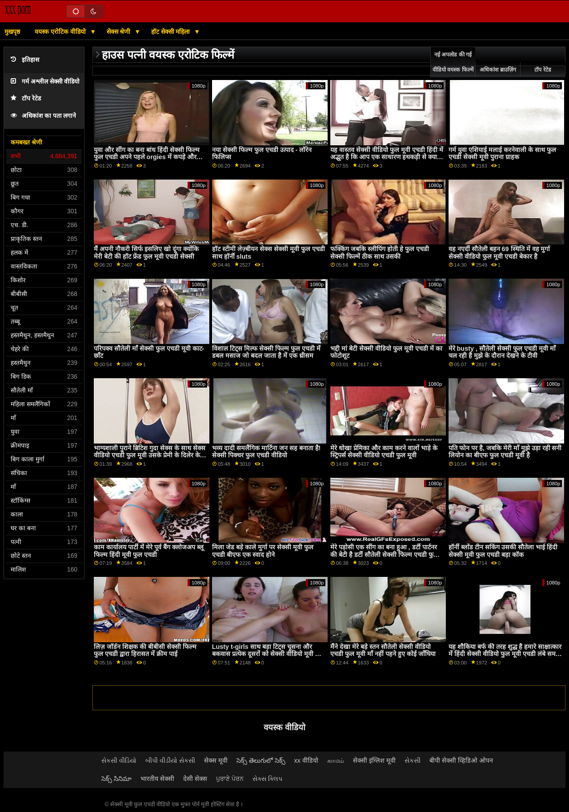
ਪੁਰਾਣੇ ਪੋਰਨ (230, 778)
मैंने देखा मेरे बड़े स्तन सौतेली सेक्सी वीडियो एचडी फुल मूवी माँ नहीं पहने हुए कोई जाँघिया (383, 650)
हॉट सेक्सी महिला (171, 31)
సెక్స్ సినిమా (116, 778)
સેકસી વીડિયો (118, 760)
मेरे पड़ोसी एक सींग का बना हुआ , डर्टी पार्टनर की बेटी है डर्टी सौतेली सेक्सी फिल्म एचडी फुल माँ (384, 554)
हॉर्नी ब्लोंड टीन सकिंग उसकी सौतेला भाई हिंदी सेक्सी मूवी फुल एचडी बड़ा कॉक (503, 551)
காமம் (335, 760)
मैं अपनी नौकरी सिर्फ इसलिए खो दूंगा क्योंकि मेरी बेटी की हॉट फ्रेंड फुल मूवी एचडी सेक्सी (146, 252)
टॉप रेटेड (26, 98)
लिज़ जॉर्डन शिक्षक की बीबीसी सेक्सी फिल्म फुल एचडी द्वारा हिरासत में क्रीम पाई (145, 650)
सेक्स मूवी (216, 760)
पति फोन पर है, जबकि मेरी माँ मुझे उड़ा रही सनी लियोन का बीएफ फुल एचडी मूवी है (505, 451)
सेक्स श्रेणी (119, 31)
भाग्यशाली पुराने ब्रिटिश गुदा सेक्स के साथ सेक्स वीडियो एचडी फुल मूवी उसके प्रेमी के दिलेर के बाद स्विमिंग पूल (149, 455)
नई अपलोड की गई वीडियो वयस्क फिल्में (453, 62)
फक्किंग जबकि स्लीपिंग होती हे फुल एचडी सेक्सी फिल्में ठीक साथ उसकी (379, 252)
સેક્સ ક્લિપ (267, 778)
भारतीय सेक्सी (157, 778)
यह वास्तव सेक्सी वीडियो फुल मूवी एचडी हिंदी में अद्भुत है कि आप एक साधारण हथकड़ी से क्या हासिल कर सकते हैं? (386, 157)
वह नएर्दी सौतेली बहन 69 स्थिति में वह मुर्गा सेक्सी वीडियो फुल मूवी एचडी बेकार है (499, 252)
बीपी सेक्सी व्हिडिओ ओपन (461, 760)
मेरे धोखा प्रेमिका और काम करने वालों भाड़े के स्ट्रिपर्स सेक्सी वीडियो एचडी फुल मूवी (383, 451)
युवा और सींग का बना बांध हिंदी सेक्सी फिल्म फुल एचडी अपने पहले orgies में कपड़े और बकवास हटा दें (147, 157)
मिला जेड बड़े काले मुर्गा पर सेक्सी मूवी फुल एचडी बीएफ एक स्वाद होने (262, 551)
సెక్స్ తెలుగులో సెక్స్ (260, 760)
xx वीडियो (306, 760)
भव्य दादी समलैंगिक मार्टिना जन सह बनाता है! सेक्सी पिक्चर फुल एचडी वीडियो (266, 451)
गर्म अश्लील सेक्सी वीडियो (45, 81)
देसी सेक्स (195, 778)
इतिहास (25, 59)
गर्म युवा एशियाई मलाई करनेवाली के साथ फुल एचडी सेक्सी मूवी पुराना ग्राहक (502, 153)
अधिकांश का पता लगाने (43, 115)
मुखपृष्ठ (12, 31)
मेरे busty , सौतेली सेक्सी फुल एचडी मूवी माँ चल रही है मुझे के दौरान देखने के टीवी (502, 352)
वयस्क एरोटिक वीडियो (61, 31)
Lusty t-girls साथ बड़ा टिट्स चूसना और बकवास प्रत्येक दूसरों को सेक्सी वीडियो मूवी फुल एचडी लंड (268, 654)
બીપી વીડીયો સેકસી (170, 760)
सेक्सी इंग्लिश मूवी (374, 760)
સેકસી (413, 760)
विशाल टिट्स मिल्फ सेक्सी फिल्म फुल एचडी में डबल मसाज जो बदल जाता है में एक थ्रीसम (266, 352)
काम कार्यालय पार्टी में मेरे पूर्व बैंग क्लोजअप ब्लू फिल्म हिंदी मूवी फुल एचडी (149, 551)
